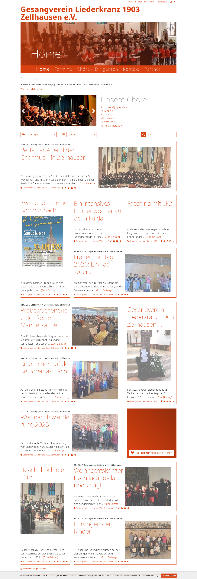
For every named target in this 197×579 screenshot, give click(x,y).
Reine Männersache (112, 125)
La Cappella (107, 110)
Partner (152, 69)
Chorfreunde (108, 122)
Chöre (83, 69)
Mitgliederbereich (134, 1)
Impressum (149, 1)
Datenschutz (162, 1)
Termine (63, 69)
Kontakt (131, 69)
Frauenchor (107, 114)
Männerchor (107, 118)
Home (43, 69)
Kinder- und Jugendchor (114, 107)
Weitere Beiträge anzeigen (34, 568)
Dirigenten (106, 69)
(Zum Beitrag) (87, 183)
